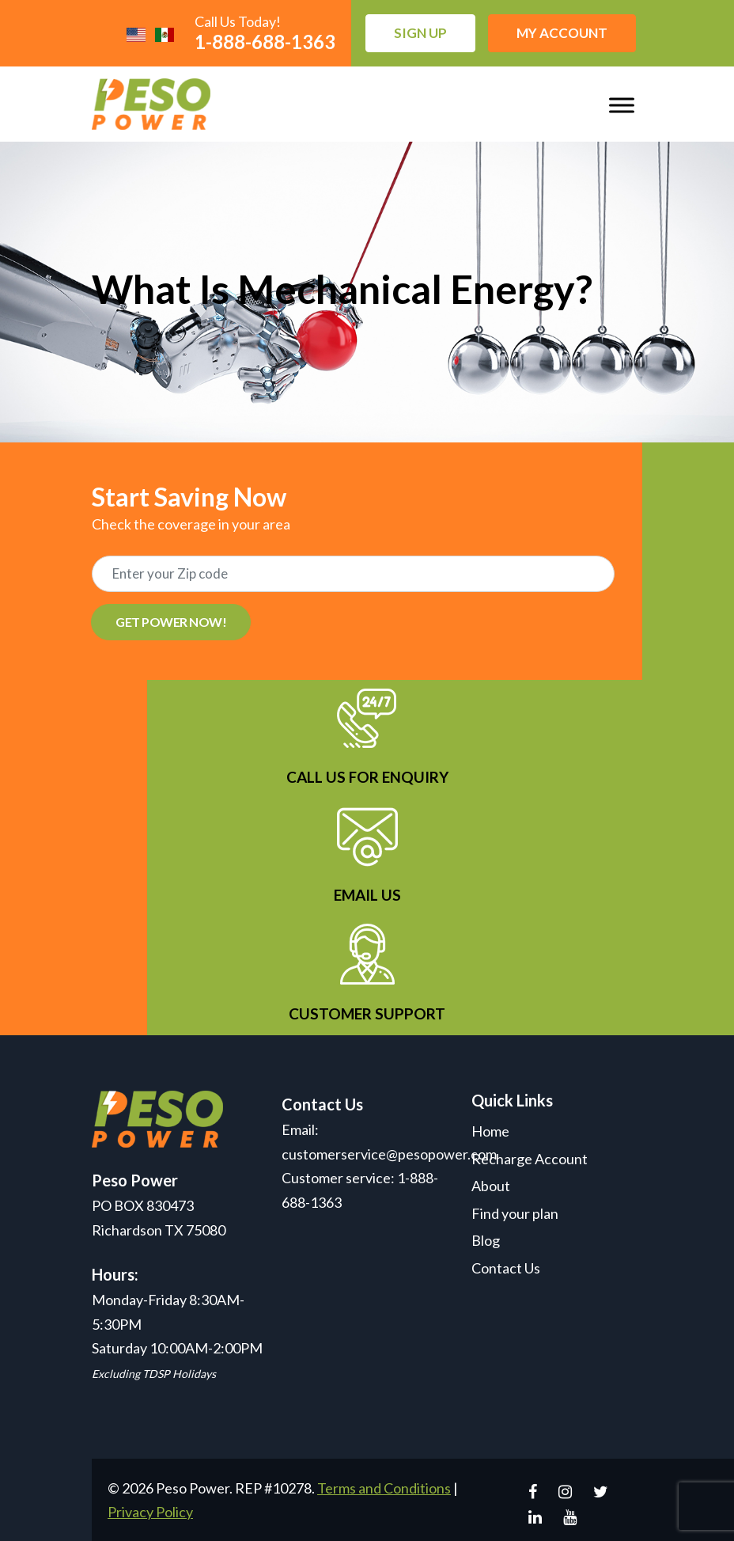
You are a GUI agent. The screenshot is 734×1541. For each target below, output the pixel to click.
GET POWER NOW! (170, 621)
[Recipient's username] (353, 574)
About (490, 1185)
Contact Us (505, 1268)
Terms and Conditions (384, 1488)
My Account (561, 33)
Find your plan (514, 1213)
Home (490, 1131)
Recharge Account (529, 1158)
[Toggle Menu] (621, 104)
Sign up (420, 33)
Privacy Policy (150, 1511)
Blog (485, 1240)
